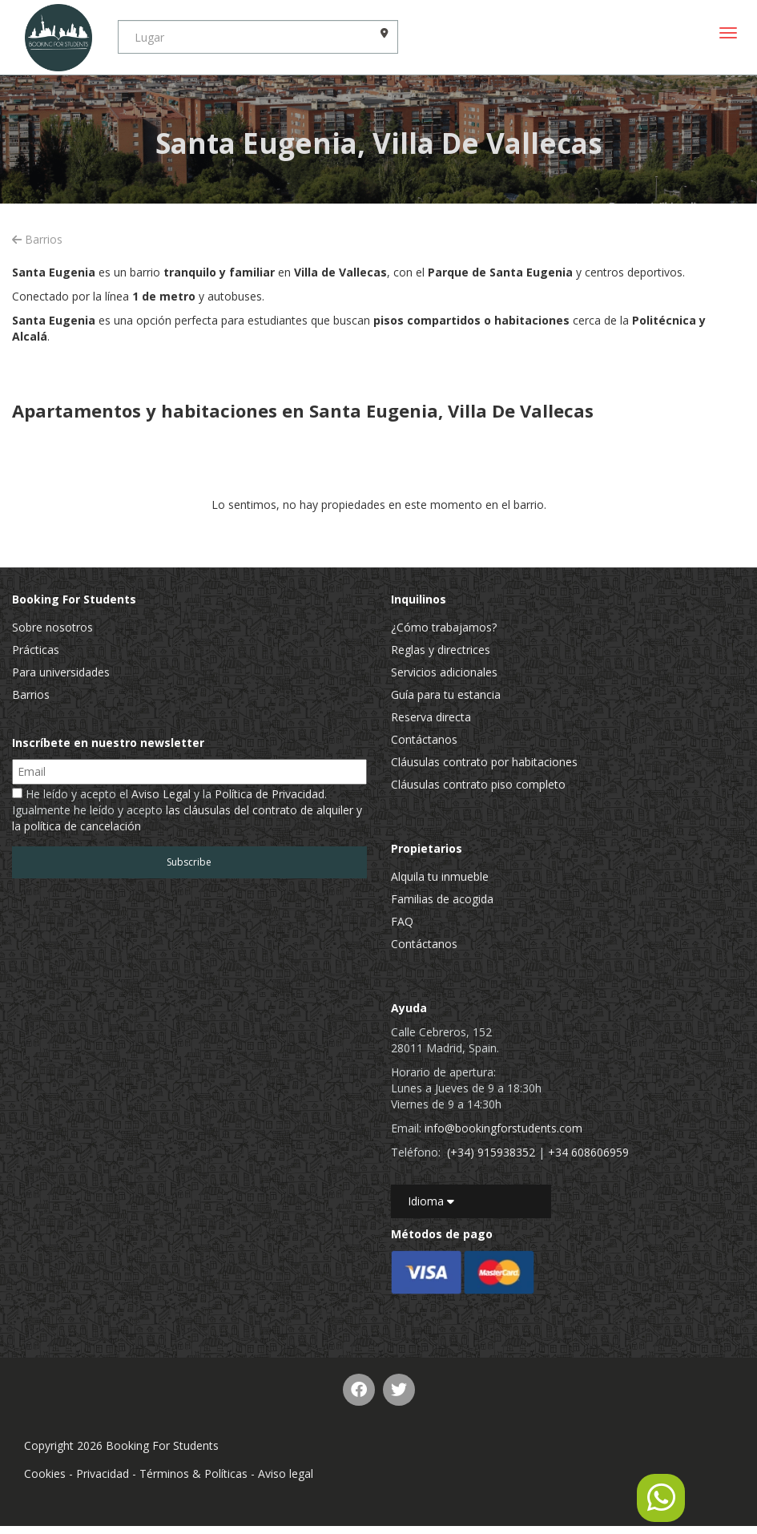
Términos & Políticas (193, 1473)
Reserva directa (431, 717)
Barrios (37, 239)
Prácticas (35, 649)
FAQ (402, 921)
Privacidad (102, 1473)
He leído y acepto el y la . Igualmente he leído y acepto (187, 810)
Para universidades (61, 672)
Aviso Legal (161, 793)
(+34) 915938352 (491, 1152)
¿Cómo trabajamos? (444, 627)
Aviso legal (285, 1473)
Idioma (431, 1201)
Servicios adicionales (444, 672)
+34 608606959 (588, 1152)
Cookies (45, 1473)
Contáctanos (424, 739)
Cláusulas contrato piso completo (478, 784)
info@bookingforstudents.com (503, 1128)
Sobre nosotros (52, 627)
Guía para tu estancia (446, 694)
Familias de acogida (442, 898)
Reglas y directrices (440, 649)
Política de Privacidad (269, 793)
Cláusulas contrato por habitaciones (484, 761)
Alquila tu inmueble (440, 876)
